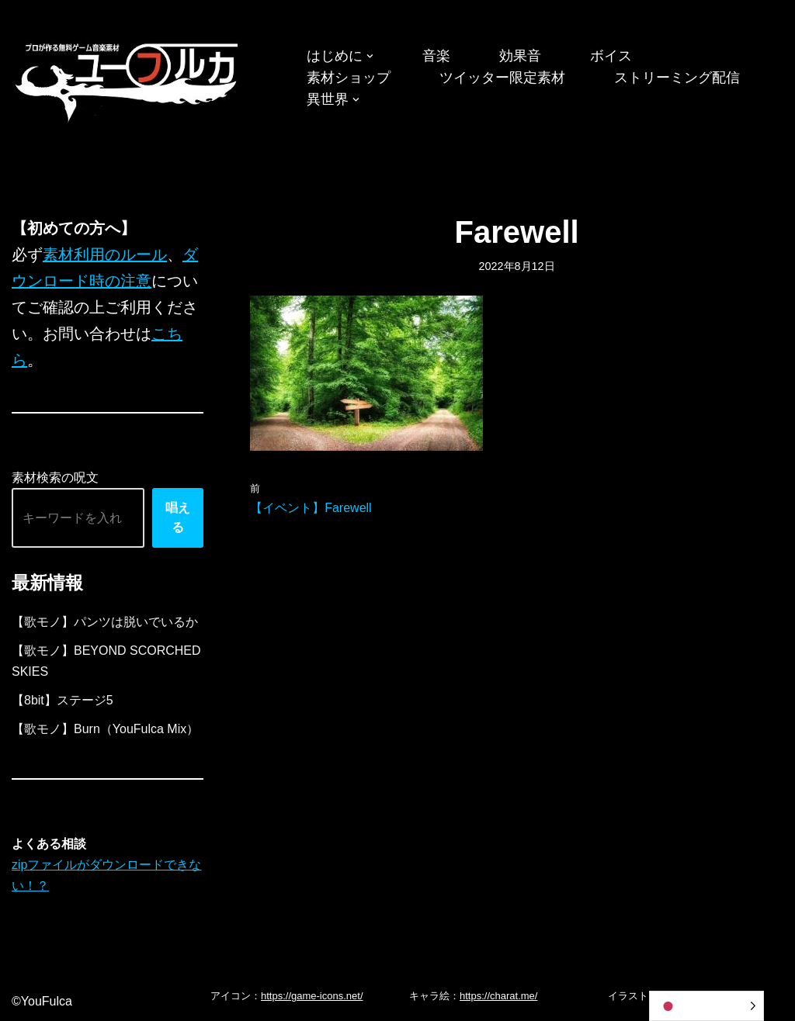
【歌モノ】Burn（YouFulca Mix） (105, 728)
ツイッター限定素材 (502, 77)
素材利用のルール (105, 254)
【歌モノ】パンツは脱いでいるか (105, 621)
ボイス (611, 56)
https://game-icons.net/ (312, 996)
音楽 (436, 56)
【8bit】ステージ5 (62, 700)
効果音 (520, 56)
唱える (177, 518)
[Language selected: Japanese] (706, 1006)
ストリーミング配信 (677, 77)
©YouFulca (42, 1001)
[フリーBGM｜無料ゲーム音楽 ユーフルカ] (128, 79)
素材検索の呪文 (55, 477)
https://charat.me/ (498, 996)
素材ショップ (349, 77)
